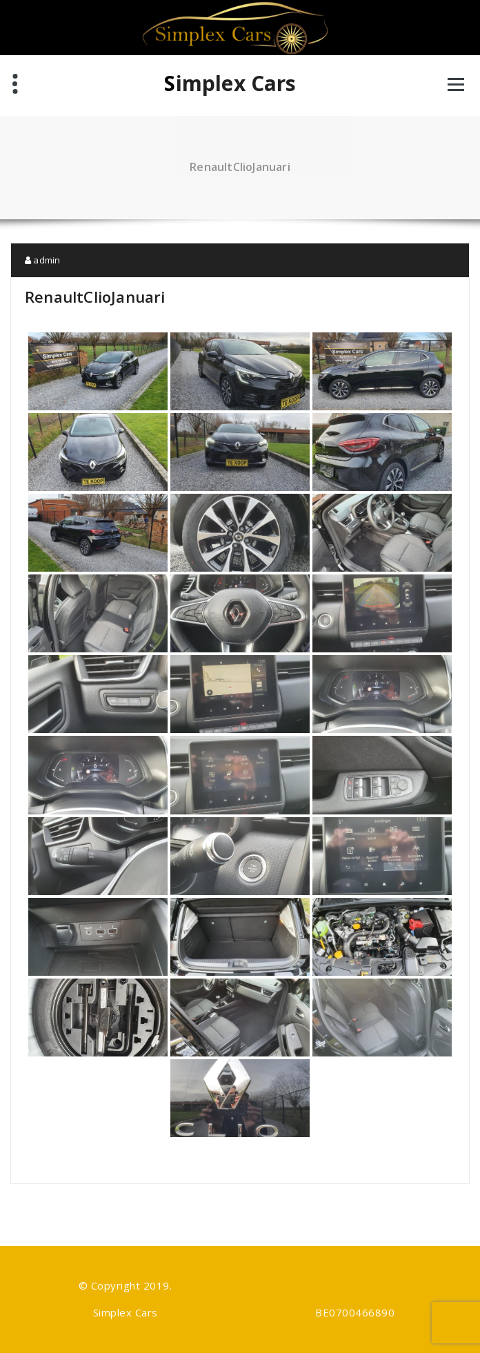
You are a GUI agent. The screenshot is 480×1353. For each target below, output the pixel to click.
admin (42, 260)
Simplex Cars (230, 83)
